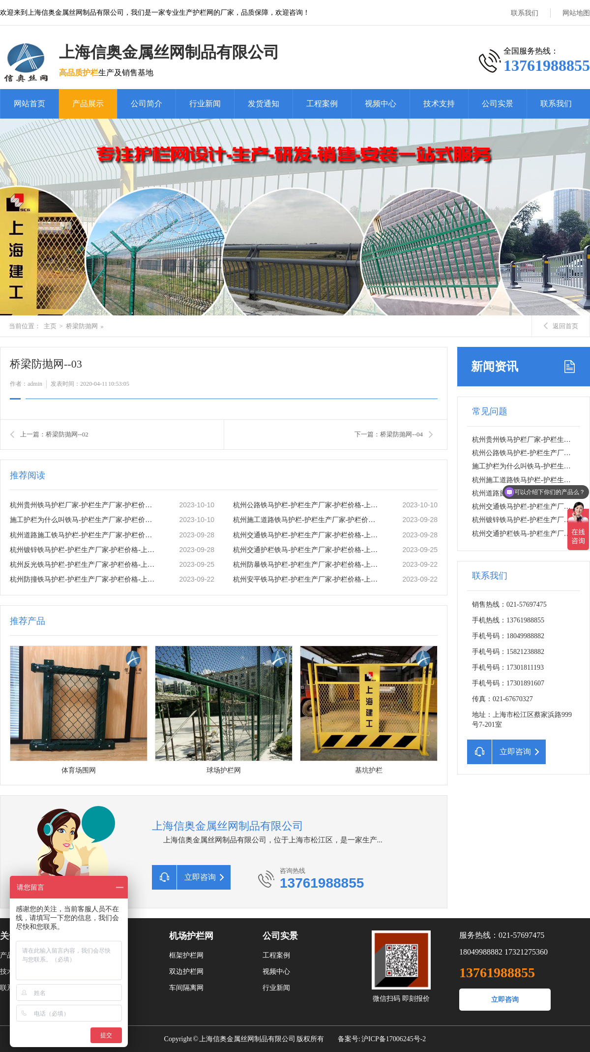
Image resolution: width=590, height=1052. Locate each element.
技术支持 (439, 103)
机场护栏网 (191, 936)
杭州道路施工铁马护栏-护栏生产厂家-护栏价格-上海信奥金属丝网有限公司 (84, 535)
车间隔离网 (186, 987)
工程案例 (322, 103)
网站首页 (29, 103)
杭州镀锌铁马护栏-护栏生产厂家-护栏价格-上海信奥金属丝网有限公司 (84, 550)
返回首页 (561, 326)
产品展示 (88, 103)
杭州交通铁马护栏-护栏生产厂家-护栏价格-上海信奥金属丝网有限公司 (307, 535)
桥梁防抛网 (82, 326)
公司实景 (497, 103)
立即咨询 (505, 999)
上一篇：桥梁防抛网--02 (54, 434)
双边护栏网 (186, 971)
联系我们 (524, 13)
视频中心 (380, 103)
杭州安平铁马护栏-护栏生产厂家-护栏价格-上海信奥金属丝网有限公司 (307, 579)
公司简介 (146, 103)
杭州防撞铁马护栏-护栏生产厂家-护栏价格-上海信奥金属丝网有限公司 (84, 579)
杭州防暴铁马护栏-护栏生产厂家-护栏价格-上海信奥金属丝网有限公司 (307, 564)
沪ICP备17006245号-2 (393, 1039)
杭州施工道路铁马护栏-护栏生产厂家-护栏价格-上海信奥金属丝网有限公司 (307, 520)
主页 (50, 326)
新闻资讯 (494, 366)
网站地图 (576, 13)
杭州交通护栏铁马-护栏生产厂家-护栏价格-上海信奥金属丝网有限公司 (307, 550)
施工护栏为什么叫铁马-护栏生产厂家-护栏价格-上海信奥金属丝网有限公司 (84, 520)
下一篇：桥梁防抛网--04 (388, 434)
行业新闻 (205, 103)
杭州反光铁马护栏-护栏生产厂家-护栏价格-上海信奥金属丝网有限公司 (84, 564)
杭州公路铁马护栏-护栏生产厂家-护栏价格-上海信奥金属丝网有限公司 (307, 505)
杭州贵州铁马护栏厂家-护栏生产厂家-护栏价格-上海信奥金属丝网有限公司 (84, 505)
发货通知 (263, 103)
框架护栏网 (186, 955)
